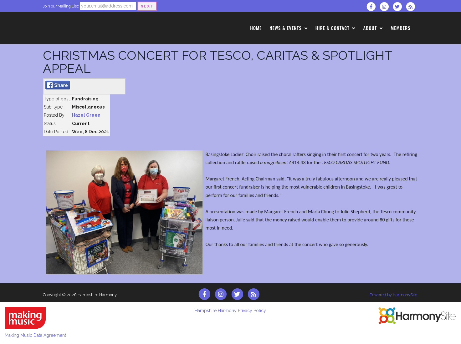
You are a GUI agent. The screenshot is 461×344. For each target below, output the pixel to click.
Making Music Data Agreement (35, 335)
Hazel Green (86, 115)
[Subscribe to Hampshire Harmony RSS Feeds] (412, 6)
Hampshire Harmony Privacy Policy (230, 310)
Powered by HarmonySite (393, 294)
